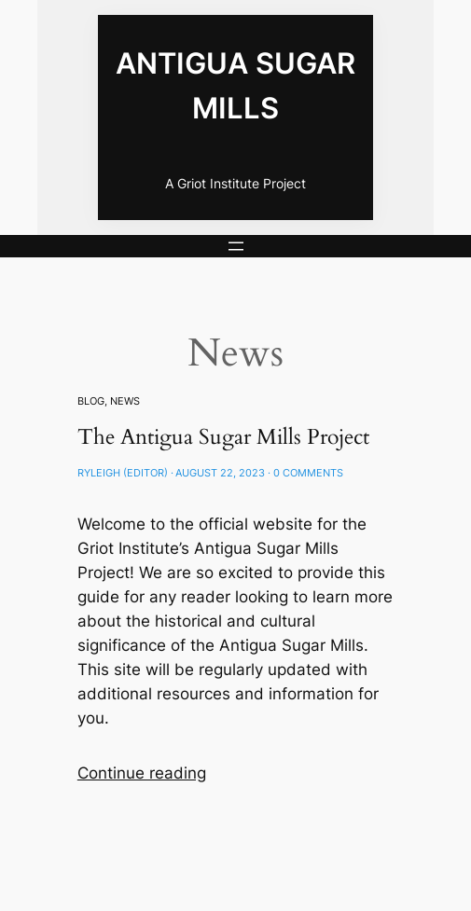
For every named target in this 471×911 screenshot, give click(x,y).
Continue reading (141, 773)
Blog (90, 400)
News (125, 400)
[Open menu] (236, 246)
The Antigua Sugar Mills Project (223, 436)
